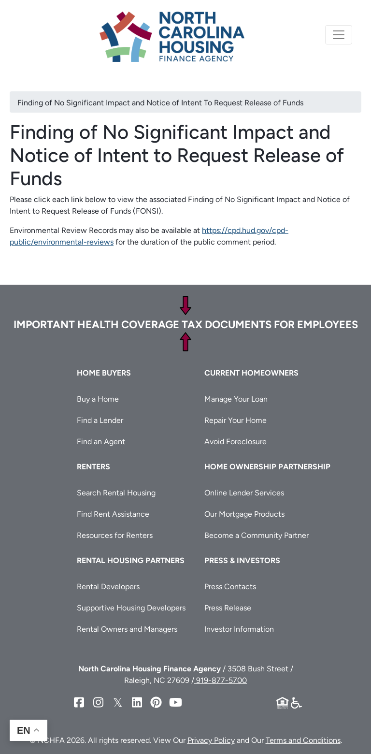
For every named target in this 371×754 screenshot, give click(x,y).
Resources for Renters (115, 535)
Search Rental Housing (116, 492)
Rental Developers (108, 586)
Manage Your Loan (236, 399)
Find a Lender (100, 420)
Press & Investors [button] (242, 560)
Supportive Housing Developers (131, 607)
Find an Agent (101, 441)
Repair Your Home (235, 420)
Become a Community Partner (256, 535)
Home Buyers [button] (104, 372)
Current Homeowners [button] (251, 372)
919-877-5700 (220, 680)
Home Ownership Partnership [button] (267, 466)
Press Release (227, 607)
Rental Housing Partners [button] (131, 560)
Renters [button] (93, 466)
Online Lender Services (244, 492)
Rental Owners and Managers (127, 629)
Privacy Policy (211, 740)
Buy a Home (98, 399)
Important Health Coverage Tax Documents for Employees (186, 324)
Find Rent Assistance (113, 514)
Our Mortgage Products (244, 514)
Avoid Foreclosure (235, 441)
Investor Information (239, 629)
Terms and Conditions (303, 740)
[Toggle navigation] (338, 34)
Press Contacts (230, 586)
